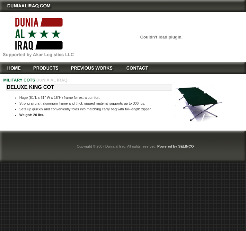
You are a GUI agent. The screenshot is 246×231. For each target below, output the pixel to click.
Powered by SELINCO (175, 146)
